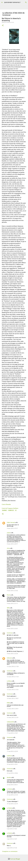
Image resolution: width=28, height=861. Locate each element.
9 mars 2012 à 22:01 (12, 628)
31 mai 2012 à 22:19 (12, 803)
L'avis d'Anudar (6, 504)
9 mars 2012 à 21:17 (12, 603)
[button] (3, 25)
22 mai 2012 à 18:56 (12, 773)
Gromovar (9, 633)
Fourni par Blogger (14, 859)
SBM (8, 607)
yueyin (8, 532)
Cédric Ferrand (11, 522)
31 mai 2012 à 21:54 (12, 795)
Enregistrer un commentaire (9, 851)
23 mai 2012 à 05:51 (12, 784)
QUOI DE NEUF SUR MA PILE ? (12, 2)
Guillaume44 (10, 721)
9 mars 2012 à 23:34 (12, 653)
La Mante (9, 789)
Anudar (9, 777)
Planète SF (11, 510)
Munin (8, 595)
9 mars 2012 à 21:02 (12, 590)
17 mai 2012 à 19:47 (12, 733)
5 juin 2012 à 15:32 (12, 847)
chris (8, 548)
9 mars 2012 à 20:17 (12, 544)
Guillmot (9, 755)
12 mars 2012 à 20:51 (12, 708)
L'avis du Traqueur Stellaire (10, 508)
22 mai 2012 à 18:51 (12, 764)
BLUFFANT (4, 510)
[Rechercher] (26, 2)
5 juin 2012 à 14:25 (12, 828)
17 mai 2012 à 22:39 (12, 751)
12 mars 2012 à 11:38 (12, 666)
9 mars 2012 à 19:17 (12, 528)
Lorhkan (9, 681)
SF (15, 510)
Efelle (8, 702)
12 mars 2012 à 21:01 (12, 717)
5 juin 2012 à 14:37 (12, 839)
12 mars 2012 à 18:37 (12, 698)
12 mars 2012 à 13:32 (12, 689)
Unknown (9, 658)
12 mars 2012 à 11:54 (12, 676)
